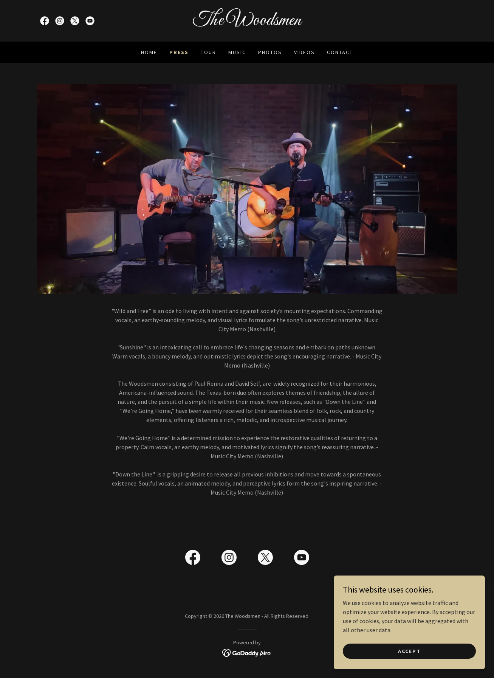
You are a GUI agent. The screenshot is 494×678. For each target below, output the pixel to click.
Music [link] (237, 52)
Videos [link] (304, 52)
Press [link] (179, 52)
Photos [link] (270, 52)
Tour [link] (208, 52)
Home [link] (149, 52)
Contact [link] (340, 52)
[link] (44, 20)
